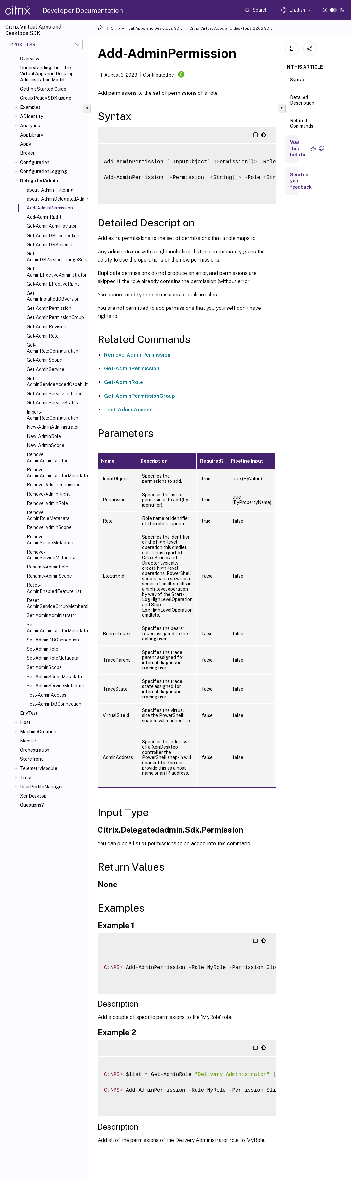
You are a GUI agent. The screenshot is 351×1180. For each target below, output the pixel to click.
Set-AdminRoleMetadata (52, 658)
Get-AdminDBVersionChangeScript (56, 256)
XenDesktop (33, 796)
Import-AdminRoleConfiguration (52, 415)
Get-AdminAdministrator (52, 226)
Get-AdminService (45, 369)
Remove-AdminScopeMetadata (50, 539)
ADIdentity (31, 116)
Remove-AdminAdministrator (47, 457)
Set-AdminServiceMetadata (55, 685)
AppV (25, 144)
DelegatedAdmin (39, 180)
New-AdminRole (44, 436)
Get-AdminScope (44, 360)
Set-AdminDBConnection (53, 639)
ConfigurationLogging (43, 171)
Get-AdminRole (43, 335)
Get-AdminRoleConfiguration (52, 347)
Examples (30, 107)
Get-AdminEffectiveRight (53, 284)
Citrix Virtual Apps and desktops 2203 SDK (230, 28)
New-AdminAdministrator (53, 427)
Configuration (34, 162)
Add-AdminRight (44, 217)
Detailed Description (302, 103)
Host (25, 722)
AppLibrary (31, 134)
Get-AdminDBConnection (53, 235)
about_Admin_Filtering (50, 190)
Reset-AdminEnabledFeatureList (54, 588)
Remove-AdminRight (48, 493)
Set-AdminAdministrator (51, 615)
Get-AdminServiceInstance (55, 393)
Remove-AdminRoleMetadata (48, 515)
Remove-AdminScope (49, 527)
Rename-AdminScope (49, 576)
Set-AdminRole (42, 649)
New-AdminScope (45, 445)
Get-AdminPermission (49, 308)
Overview (29, 58)
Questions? (32, 805)
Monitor (28, 740)
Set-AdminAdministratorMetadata (56, 627)
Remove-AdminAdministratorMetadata (56, 472)
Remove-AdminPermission (54, 484)
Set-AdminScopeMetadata (54, 676)
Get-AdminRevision (46, 326)
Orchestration (34, 750)
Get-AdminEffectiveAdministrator (56, 271)
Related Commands (301, 126)
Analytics (30, 125)
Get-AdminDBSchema (49, 244)
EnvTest (29, 713)
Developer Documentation (83, 11)
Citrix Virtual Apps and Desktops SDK (146, 28)
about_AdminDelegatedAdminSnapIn (56, 199)
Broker (27, 153)
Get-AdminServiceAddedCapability (56, 381)
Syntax (297, 82)
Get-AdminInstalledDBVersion (53, 296)
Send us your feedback (301, 181)
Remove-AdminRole (47, 503)
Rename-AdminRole (47, 566)
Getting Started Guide (43, 89)
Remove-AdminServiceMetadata (51, 554)
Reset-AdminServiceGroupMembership (56, 603)
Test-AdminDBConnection (54, 704)
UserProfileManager (41, 786)
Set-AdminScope (44, 667)
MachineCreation (38, 731)
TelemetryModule (38, 768)
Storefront (31, 759)
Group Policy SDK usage (45, 98)
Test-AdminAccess (46, 695)
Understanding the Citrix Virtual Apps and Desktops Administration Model (48, 73)
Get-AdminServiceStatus (52, 402)
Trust (26, 777)
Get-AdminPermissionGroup (55, 317)
